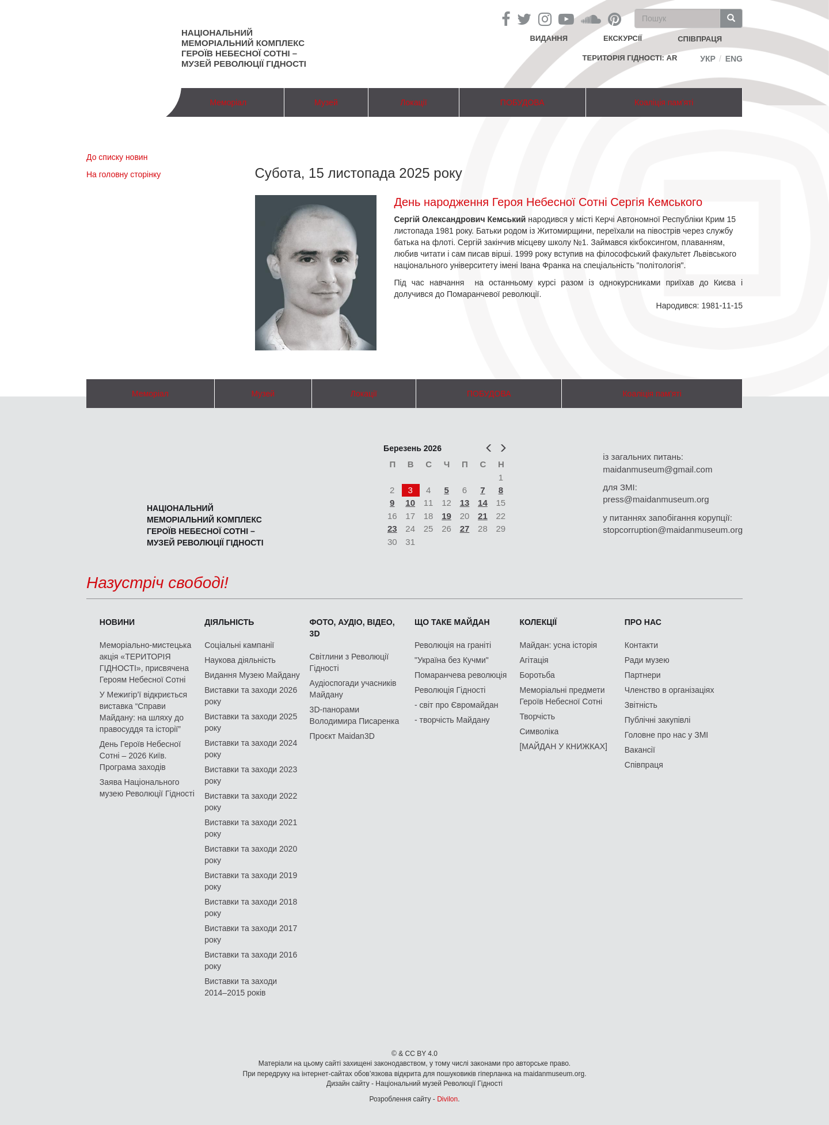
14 (483, 503)
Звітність (641, 705)
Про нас (643, 622)
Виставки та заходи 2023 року (250, 775)
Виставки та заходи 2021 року (250, 828)
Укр (708, 58)
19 (446, 516)
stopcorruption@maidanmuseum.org (673, 530)
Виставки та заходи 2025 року (250, 722)
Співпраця (644, 764)
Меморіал (228, 102)
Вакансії (640, 749)
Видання (549, 38)
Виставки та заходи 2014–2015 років (240, 987)
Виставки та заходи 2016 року (250, 960)
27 (465, 528)
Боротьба (536, 675)
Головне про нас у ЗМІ (666, 734)
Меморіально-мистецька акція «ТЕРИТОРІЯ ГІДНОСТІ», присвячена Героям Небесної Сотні (145, 662)
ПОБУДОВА (522, 102)
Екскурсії (622, 38)
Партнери (643, 675)
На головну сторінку (123, 174)
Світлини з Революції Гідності (349, 662)
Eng (734, 58)
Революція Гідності (449, 690)
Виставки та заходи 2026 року (250, 695)
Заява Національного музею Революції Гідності (147, 787)
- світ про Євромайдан (456, 705)
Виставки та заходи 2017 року (250, 934)
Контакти (641, 645)
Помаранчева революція (460, 675)
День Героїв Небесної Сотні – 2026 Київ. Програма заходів (140, 755)
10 (410, 503)
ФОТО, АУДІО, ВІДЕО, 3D (352, 627)
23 (392, 528)
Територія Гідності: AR (630, 58)
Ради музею (647, 660)
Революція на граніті (452, 645)
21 (483, 516)
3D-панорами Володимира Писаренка (355, 715)
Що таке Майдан (452, 622)
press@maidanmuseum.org (656, 499)
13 (465, 503)
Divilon (447, 1099)
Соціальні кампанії (239, 645)
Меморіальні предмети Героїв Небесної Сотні (561, 695)
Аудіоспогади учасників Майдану (353, 688)
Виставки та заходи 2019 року (250, 881)
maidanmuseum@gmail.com (657, 469)
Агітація (533, 660)
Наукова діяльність (240, 660)
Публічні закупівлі (658, 719)
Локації (413, 102)
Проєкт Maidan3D (342, 736)
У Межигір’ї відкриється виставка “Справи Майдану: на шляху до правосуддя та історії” (143, 712)
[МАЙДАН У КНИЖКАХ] (563, 746)
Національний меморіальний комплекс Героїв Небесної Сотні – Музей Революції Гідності (243, 48)
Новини (117, 622)
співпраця (700, 39)
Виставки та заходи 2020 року (250, 854)
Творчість (537, 716)
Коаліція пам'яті (663, 102)
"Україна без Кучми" (451, 660)
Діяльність (229, 622)
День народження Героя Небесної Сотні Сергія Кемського (548, 202)
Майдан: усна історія (558, 645)
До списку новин (116, 157)
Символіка (538, 731)
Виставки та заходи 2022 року (250, 801)
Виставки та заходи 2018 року (250, 907)
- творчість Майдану (452, 719)
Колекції (538, 622)
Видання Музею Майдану (251, 675)
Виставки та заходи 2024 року (250, 748)
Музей (326, 102)
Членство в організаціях (669, 690)
